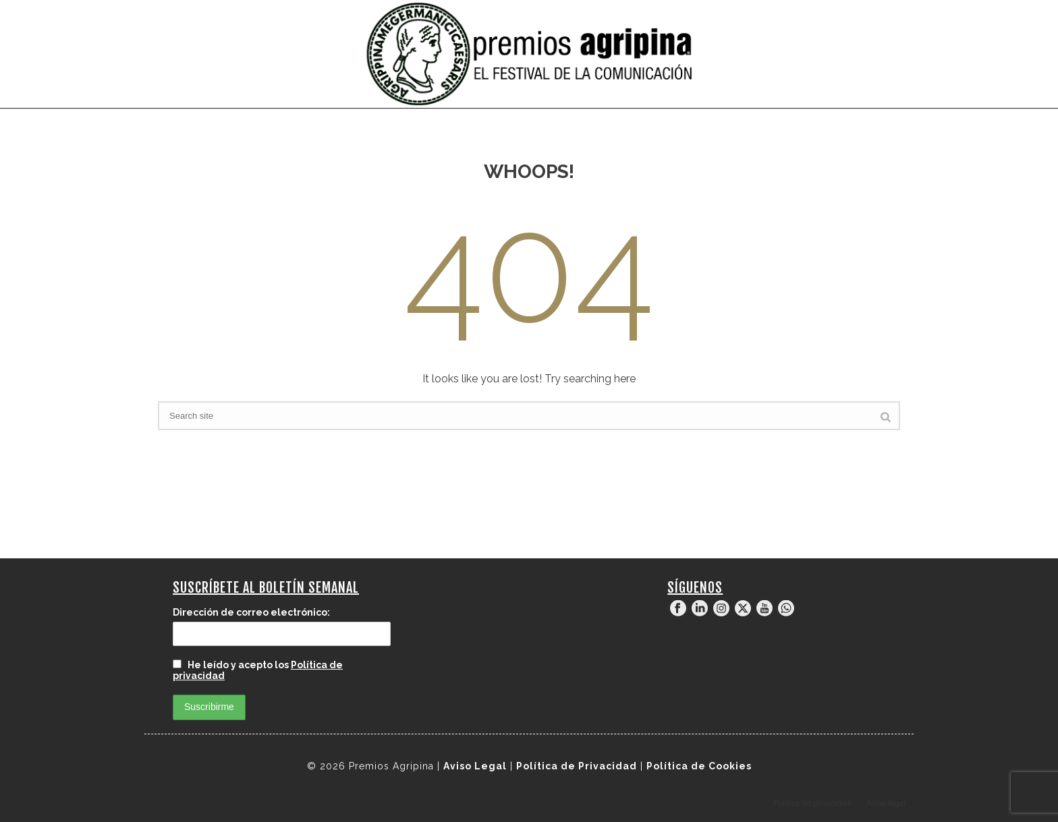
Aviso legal (886, 803)
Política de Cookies (699, 766)
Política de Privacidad (576, 766)
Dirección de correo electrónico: (251, 612)
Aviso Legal (475, 766)
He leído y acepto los (258, 670)
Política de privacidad (812, 803)
